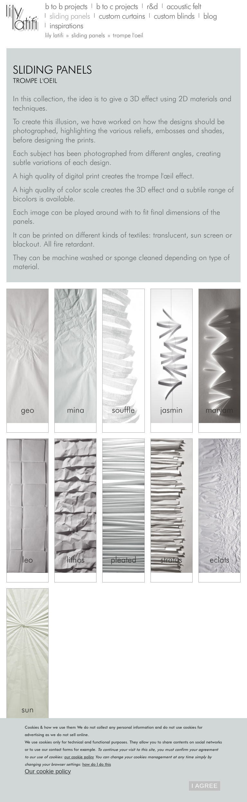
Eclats (219, 559)
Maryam (219, 410)
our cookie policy (79, 756)
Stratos (171, 559)
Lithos (76, 559)
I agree (204, 785)
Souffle (123, 410)
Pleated (123, 559)
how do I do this (96, 764)
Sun (28, 709)
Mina (75, 410)
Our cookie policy (48, 771)
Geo (27, 410)
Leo (27, 559)
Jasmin (171, 410)
